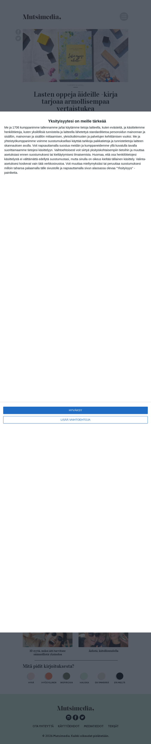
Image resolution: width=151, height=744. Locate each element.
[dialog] (75, 372)
